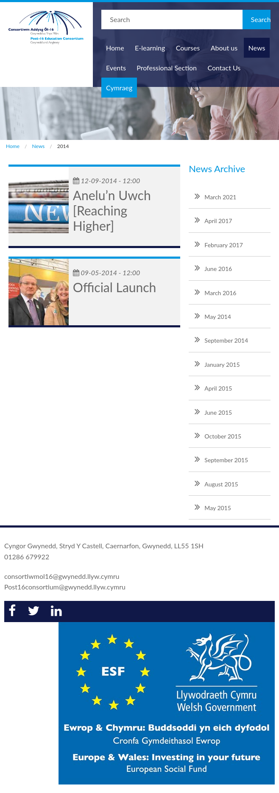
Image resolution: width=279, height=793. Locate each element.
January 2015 (217, 363)
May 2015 (213, 506)
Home (115, 48)
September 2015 (221, 459)
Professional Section (167, 68)
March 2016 (215, 291)
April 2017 (213, 219)
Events (116, 68)
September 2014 (221, 339)
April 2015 (213, 387)
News (256, 48)
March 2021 (215, 196)
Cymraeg (119, 88)
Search (261, 19)
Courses (188, 48)
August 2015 (216, 483)
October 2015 (218, 435)
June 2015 (213, 411)
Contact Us (223, 68)
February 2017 (219, 244)
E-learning (150, 48)
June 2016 (213, 267)
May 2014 (213, 315)
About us (224, 48)
